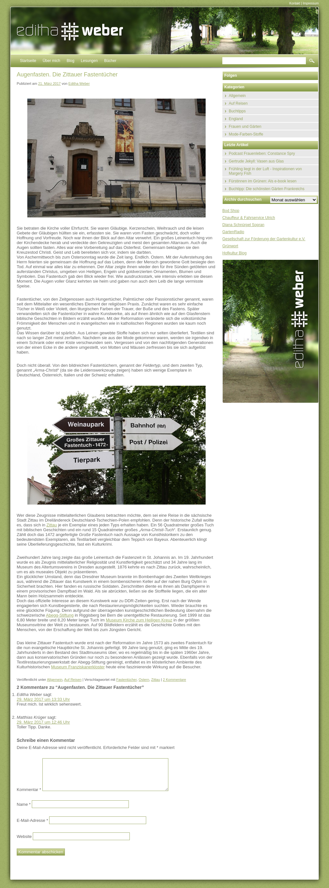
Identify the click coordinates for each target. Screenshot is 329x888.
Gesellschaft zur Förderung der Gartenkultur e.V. (263, 239)
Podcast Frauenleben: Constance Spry (262, 153)
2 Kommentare (174, 679)
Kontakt (294, 3)
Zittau (52, 525)
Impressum (311, 3)
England (236, 119)
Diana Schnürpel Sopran (243, 225)
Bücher (110, 60)
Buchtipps (237, 111)
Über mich (51, 60)
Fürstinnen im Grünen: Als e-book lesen (263, 181)
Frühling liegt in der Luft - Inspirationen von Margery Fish (265, 171)
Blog (70, 60)
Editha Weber (79, 83)
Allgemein (54, 679)
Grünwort (230, 246)
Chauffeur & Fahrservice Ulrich (248, 217)
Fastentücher (126, 679)
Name (24, 804)
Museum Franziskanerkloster (78, 666)
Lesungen (89, 60)
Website (24, 836)
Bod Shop (230, 210)
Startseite (28, 60)
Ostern (143, 679)
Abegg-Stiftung (60, 615)
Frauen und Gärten (245, 126)
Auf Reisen (73, 679)
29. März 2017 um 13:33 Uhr (43, 699)
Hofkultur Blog (234, 253)
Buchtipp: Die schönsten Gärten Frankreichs (266, 189)
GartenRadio (233, 232)
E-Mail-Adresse (32, 820)
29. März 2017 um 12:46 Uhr (43, 722)
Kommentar (29, 789)
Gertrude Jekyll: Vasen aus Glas (256, 161)
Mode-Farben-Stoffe (246, 134)
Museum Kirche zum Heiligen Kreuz (139, 620)
